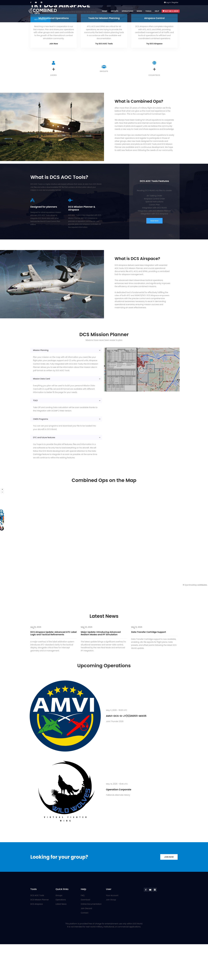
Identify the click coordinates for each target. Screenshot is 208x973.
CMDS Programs (40, 419)
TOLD (35, 400)
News (139, 11)
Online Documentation (91, 904)
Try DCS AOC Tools (104, 43)
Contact (84, 912)
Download (85, 899)
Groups (114, 11)
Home (104, 11)
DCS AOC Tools (37, 895)
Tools (148, 11)
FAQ (82, 895)
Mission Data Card (41, 378)
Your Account (112, 895)
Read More (154, 221)
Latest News (61, 904)
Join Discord (86, 908)
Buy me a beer (171, 11)
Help (157, 11)
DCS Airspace (36, 904)
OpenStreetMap (191, 585)
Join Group (111, 899)
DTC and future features (44, 437)
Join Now (53, 43)
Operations (127, 11)
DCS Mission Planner (39, 899)
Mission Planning (40, 350)
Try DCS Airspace (154, 43)
